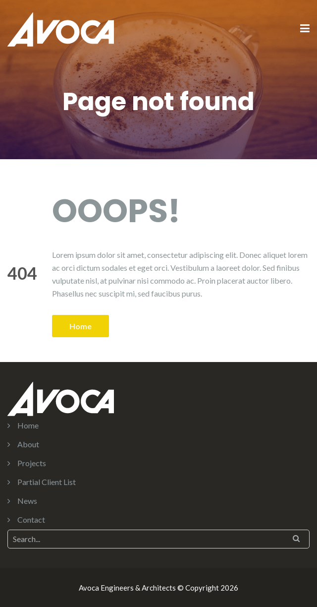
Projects (31, 463)
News (27, 500)
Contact (31, 519)
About (28, 444)
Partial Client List (46, 481)
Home (80, 326)
